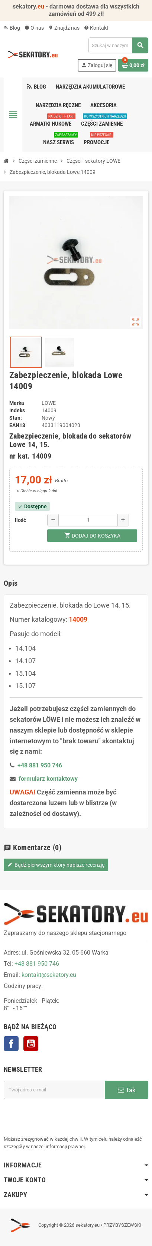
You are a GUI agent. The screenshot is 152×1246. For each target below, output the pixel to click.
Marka (16, 403)
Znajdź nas (64, 28)
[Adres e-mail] (54, 1090)
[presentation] (60, 1117)
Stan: (15, 418)
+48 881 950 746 (36, 963)
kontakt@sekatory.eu (49, 974)
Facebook (11, 1043)
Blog (12, 28)
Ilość (20, 520)
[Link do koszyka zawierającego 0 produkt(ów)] (133, 65)
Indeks (17, 410)
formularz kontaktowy (48, 778)
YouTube (30, 1043)
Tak (127, 1090)
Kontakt (96, 28)
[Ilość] (88, 520)
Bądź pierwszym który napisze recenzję (55, 865)
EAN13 (17, 425)
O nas (34, 28)
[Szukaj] (118, 45)
